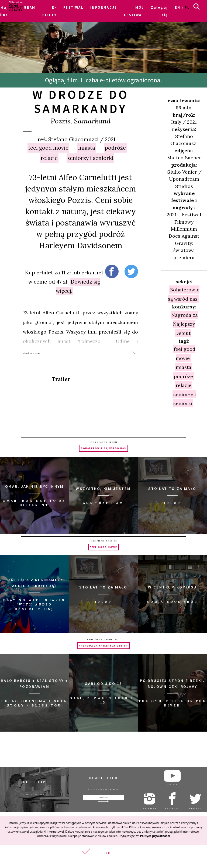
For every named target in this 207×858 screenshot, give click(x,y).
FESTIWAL (73, 7)
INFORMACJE (103, 7)
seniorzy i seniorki (90, 158)
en (177, 7)
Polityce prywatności (155, 836)
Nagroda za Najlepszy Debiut (184, 324)
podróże (115, 147)
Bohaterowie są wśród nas (183, 294)
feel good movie (48, 147)
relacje (49, 158)
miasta (86, 147)
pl (187, 7)
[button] (103, 851)
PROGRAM (25, 7)
